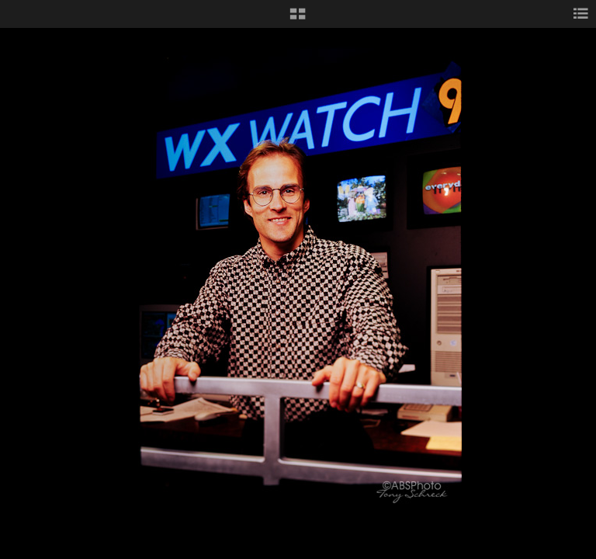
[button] (298, 19)
